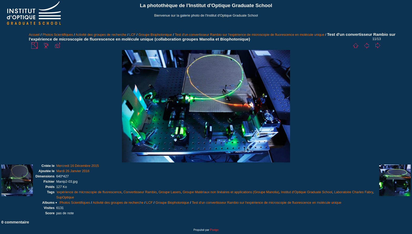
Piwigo (214, 229)
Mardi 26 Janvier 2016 (73, 171)
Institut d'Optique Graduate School (306, 192)
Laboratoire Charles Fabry (353, 192)
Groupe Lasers (169, 192)
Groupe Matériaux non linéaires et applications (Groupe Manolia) (231, 192)
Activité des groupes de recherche (101, 35)
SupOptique (65, 197)
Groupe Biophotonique (155, 35)
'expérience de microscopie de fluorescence (89, 192)
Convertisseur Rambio (140, 192)
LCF (132, 35)
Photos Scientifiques (58, 35)
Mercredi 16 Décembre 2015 (77, 166)
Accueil (34, 35)
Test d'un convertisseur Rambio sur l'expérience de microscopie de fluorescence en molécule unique (249, 35)
